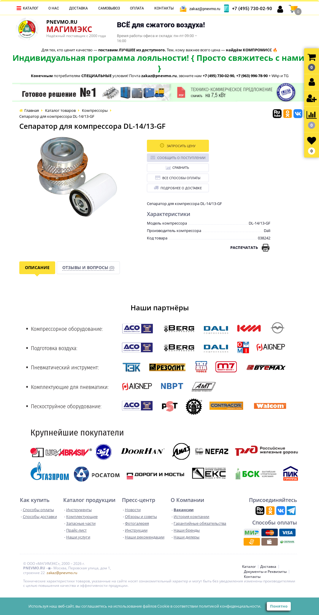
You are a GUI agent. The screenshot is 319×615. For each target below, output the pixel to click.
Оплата (137, 8)
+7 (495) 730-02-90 (252, 8)
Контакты (164, 8)
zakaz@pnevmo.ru (204, 9)
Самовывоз (109, 8)
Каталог (31, 8)
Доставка (78, 8)
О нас (53, 8)
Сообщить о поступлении (177, 157)
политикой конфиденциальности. (230, 606)
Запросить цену (178, 145)
